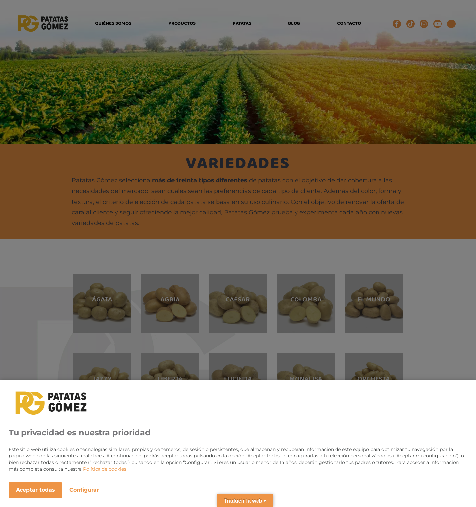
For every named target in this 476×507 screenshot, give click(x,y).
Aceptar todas (35, 490)
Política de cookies (104, 469)
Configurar (84, 490)
